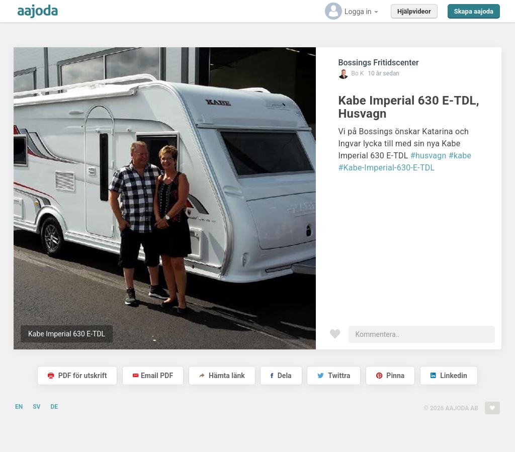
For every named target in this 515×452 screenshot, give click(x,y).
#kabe (460, 155)
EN (19, 406)
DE (54, 406)
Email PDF (153, 376)
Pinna (390, 376)
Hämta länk (222, 376)
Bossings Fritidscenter (378, 62)
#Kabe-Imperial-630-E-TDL (386, 167)
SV (36, 406)
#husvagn (428, 155)
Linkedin (449, 376)
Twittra (333, 376)
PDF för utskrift (77, 376)
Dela (281, 376)
